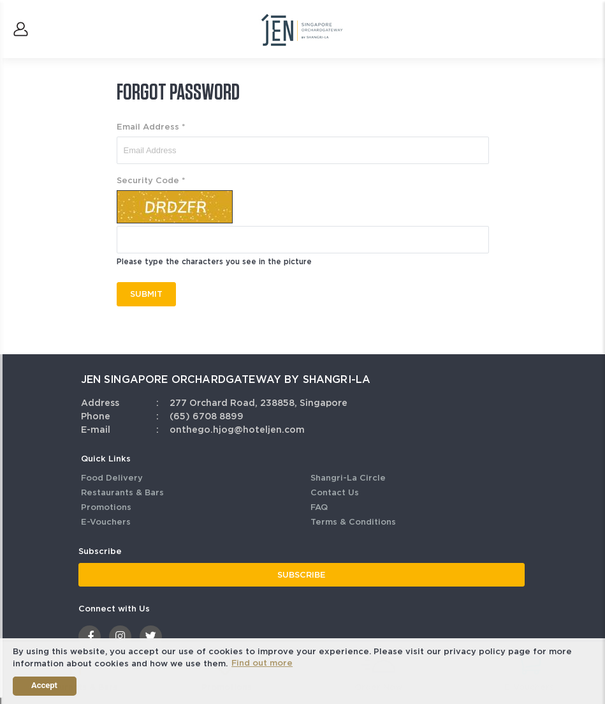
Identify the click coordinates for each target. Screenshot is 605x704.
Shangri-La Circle (348, 478)
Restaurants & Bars (122, 492)
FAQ (319, 507)
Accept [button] (44, 685)
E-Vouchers (106, 522)
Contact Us (334, 492)
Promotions (106, 507)
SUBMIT (146, 294)
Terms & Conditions (353, 522)
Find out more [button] (262, 663)
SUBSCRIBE (301, 575)
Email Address (151, 126)
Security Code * (151, 180)
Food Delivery (112, 478)
